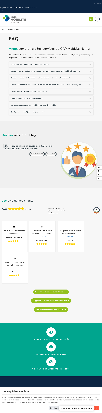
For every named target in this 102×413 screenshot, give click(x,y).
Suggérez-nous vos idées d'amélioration (50, 267)
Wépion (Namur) (8, 2)
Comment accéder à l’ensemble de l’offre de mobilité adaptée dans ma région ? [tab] (47, 79)
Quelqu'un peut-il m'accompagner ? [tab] (27, 93)
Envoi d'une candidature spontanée (50, 369)
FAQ (3, 375)
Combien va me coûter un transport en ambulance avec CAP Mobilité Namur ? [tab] (45, 66)
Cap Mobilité (8, 24)
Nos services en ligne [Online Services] (92, 4)
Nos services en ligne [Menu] (47, 355)
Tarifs (4, 379)
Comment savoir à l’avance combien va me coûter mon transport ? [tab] (40, 73)
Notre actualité (8, 372)
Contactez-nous (9, 383)
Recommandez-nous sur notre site (49, 258)
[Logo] (19, 14)
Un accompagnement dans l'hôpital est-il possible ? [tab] (34, 100)
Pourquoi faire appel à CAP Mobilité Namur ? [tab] (31, 59)
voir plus (37, 236)
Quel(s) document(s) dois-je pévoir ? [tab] (28, 107)
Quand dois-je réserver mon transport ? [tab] (29, 86)
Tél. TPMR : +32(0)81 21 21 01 (51, 2)
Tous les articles (39, 149)
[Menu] (97, 13)
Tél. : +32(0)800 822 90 (28, 2)
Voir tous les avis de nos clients (50, 276)
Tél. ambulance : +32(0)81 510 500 (16, 5)
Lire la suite (51, 149)
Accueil (5, 360)
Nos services (7, 368)
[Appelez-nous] (91, 13)
